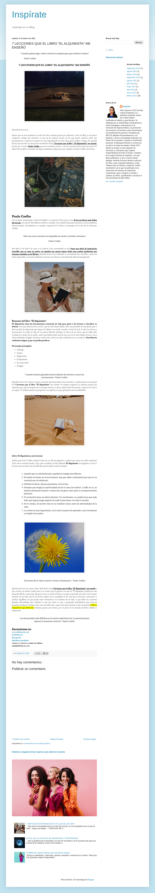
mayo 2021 (131, 87)
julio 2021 (130, 84)
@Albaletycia (17, 635)
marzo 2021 (131, 93)
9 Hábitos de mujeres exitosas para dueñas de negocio (48, 853)
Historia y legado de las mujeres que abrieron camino (38, 752)
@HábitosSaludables (20, 640)
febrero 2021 (132, 96)
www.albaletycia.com (20, 632)
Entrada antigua (89, 739)
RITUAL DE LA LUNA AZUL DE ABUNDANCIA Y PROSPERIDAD (52, 838)
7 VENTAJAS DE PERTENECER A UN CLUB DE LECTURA (50, 824)
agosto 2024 (132, 71)
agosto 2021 (132, 81)
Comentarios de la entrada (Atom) (36, 743)
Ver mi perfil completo (114, 181)
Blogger (91, 880)
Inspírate (29, 14)
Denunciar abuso (114, 57)
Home (110, 50)
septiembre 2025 (133, 68)
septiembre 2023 (133, 77)
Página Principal (56, 739)
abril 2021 (131, 90)
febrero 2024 (132, 74)
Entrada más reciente (21, 739)
